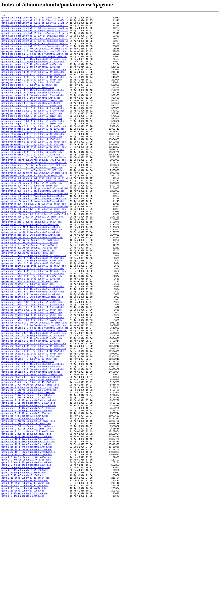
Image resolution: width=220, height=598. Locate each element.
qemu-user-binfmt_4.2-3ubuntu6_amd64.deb (27, 338)
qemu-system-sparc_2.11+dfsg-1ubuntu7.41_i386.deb (33, 189)
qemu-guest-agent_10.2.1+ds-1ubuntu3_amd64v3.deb (32, 142)
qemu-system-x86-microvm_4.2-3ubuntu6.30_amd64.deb (34, 204)
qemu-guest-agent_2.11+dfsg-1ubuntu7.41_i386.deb (32, 83)
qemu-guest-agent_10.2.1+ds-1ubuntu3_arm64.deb (31, 145)
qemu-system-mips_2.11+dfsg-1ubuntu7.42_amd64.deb (33, 155)
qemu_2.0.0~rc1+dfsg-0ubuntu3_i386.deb (26, 555)
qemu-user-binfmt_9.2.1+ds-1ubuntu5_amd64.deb (30, 356)
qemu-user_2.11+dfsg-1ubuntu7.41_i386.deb (28, 480)
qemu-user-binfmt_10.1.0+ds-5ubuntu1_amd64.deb (31, 359)
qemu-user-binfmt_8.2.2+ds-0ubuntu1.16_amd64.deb (32, 347)
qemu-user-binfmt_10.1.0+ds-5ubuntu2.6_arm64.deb (32, 366)
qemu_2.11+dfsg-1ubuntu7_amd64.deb (23, 583)
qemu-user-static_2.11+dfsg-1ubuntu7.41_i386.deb (32, 412)
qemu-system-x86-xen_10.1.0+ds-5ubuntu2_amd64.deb (33, 248)
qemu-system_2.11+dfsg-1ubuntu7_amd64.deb (28, 297)
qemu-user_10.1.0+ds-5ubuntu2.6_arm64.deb (28, 527)
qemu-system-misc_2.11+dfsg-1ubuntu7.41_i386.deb (32, 170)
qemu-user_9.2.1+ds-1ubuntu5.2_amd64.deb (27, 514)
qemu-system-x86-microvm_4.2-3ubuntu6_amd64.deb (32, 207)
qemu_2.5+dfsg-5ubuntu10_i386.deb (22, 567)
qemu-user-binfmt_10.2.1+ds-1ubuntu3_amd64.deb (31, 375)
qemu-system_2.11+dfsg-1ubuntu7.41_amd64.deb (30, 285)
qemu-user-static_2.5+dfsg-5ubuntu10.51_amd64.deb (33, 397)
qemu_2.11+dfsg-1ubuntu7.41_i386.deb (24, 573)
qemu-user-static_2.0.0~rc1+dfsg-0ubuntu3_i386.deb (34, 394)
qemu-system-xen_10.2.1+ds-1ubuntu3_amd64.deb (30, 279)
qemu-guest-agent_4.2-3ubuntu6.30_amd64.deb (29, 99)
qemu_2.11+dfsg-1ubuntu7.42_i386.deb (24, 580)
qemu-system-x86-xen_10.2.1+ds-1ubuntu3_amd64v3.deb (34, 254)
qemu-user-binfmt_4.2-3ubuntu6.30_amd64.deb (29, 335)
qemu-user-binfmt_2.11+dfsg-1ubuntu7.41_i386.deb (32, 319)
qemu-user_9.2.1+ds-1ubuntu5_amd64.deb (26, 518)
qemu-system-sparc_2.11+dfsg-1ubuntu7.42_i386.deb (33, 195)
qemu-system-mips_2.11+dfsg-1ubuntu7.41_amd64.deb (33, 148)
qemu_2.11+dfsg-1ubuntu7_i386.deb (22, 586)
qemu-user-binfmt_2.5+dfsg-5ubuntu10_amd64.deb (31, 310)
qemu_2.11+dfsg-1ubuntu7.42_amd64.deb (25, 577)
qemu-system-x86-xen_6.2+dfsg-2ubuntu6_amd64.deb (32, 226)
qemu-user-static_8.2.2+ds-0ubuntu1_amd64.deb (30, 443)
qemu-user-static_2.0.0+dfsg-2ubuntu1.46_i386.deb (33, 387)
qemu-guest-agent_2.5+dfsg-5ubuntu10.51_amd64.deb (33, 68)
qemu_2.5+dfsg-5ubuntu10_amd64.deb (23, 564)
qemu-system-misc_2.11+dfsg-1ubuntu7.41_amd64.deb (33, 167)
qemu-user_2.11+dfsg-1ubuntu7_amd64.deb (26, 490)
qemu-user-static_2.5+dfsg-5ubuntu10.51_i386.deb (32, 400)
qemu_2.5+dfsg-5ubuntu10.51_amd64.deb (25, 558)
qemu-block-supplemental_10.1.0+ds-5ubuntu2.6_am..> (34, 34)
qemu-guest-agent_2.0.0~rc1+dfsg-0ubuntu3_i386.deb (34, 65)
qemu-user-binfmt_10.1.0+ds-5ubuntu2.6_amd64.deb (32, 362)
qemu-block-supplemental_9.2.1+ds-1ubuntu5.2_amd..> (34, 24)
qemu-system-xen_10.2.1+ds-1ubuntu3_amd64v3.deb (32, 282)
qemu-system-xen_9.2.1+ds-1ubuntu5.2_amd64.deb (31, 263)
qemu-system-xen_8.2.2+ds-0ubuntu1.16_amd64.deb (32, 257)
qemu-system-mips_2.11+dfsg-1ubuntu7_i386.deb (30, 164)
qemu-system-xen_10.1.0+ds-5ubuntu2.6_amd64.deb (32, 273)
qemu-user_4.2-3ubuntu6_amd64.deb (22, 499)
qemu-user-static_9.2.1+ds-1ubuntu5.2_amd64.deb (32, 446)
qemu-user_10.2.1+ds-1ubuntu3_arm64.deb (26, 542)
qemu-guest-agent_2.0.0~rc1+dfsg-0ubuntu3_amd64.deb (34, 62)
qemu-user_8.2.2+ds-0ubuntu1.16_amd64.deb (28, 508)
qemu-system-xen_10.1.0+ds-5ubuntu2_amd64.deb (30, 276)
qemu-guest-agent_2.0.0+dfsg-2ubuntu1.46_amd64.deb (34, 55)
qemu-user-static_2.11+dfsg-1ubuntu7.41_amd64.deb (33, 409)
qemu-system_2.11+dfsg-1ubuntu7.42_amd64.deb (30, 291)
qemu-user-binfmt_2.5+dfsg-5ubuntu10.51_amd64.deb (33, 304)
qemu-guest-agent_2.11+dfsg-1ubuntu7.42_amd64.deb (33, 86)
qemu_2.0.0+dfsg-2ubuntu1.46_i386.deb (25, 549)
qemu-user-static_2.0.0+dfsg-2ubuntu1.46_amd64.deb (34, 384)
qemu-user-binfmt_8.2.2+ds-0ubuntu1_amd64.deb (30, 350)
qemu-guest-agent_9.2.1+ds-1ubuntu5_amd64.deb (30, 121)
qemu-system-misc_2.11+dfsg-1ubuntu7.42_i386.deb (32, 176)
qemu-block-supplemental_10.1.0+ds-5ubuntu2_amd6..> (34, 40)
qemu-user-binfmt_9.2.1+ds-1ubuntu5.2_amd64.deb (32, 353)
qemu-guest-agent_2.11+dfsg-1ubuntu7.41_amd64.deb (33, 80)
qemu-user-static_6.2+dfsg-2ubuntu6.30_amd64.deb (32, 434)
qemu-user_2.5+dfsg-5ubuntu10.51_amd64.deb (28, 465)
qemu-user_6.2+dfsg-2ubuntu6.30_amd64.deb (28, 502)
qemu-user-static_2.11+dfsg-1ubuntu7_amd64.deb (31, 421)
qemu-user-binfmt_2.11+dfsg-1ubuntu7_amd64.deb (31, 328)
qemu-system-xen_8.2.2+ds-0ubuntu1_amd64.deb (30, 260)
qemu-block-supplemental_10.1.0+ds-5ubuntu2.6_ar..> (34, 37)
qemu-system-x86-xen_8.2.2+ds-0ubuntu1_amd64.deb (32, 232)
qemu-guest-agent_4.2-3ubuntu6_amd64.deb (27, 102)
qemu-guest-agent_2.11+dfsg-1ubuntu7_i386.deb (30, 96)
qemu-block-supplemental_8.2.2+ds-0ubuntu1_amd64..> (34, 21)
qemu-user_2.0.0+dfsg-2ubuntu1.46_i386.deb (28, 456)
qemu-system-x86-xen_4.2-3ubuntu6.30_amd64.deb (31, 217)
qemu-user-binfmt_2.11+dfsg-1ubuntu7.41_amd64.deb (33, 316)
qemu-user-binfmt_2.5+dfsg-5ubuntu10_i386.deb (30, 313)
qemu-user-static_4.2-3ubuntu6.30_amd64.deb (29, 428)
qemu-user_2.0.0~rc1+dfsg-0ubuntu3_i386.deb (29, 462)
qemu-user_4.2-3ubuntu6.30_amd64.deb (24, 496)
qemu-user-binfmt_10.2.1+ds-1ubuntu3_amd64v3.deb (32, 378)
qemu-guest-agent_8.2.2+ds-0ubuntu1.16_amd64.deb (32, 111)
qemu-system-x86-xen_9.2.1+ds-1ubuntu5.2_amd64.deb (34, 235)
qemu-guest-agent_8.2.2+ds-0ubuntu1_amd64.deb (30, 114)
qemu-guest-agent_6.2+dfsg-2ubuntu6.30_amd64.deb (32, 105)
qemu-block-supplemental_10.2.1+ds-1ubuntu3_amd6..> (34, 46)
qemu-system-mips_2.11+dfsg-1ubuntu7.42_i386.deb (32, 158)
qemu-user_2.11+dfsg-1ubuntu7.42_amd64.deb (28, 483)
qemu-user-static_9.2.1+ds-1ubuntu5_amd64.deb (30, 449)
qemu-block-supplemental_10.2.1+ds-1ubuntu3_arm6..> (34, 52)
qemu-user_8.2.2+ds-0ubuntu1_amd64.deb (26, 511)
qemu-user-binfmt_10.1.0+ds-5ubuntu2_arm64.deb (31, 372)
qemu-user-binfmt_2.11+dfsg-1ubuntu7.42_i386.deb (32, 325)
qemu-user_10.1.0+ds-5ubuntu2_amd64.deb (26, 530)
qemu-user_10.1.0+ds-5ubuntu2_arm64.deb (26, 533)
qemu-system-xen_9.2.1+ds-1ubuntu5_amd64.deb (30, 266)
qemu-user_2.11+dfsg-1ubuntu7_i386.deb (26, 493)
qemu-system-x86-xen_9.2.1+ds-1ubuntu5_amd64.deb (32, 238)
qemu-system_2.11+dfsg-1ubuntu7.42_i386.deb (29, 294)
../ (3, 15)
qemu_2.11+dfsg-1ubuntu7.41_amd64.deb (25, 570)
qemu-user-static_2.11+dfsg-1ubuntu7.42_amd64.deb (33, 415)
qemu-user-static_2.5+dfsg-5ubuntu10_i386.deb (30, 406)
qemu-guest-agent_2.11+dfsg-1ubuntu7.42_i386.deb (32, 90)
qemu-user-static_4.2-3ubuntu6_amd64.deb (27, 431)
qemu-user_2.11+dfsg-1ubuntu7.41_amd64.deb (28, 477)
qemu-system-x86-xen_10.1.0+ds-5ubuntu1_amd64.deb (33, 242)
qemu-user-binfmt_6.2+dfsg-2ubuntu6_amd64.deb (30, 344)
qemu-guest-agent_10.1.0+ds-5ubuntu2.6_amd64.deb (32, 127)
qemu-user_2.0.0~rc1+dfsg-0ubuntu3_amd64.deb (30, 459)
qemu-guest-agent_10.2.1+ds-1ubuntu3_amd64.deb (31, 139)
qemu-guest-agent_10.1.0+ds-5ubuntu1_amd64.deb (31, 124)
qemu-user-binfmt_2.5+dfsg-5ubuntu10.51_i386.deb (32, 307)
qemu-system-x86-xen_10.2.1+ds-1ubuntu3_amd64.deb (33, 251)
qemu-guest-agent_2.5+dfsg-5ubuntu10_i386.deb (30, 77)
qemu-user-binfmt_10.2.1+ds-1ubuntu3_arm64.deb (31, 381)
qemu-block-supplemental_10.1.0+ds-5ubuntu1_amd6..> (34, 31)
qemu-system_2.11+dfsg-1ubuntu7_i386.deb (27, 300)
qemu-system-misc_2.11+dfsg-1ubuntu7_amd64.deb (31, 179)
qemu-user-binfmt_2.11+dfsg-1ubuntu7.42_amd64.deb (33, 322)
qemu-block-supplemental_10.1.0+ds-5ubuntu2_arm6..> (34, 43)
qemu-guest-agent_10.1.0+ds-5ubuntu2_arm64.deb (31, 136)
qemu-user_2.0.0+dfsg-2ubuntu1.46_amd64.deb (29, 452)
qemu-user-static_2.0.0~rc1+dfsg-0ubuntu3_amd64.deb (34, 390)
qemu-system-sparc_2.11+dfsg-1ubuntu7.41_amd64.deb (34, 186)
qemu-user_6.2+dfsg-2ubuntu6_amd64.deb (26, 505)
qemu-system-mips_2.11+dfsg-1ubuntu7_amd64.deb (31, 161)
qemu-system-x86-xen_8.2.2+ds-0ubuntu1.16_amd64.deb (34, 229)
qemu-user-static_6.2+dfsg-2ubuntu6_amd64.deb (30, 437)
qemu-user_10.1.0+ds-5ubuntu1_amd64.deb (26, 521)
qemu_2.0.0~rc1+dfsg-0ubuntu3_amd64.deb (26, 552)
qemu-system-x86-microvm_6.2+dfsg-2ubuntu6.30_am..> (34, 210)
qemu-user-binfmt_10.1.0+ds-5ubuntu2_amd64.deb (31, 369)
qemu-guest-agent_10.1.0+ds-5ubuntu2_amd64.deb (31, 133)
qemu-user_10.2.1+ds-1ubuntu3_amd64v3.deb (28, 539)
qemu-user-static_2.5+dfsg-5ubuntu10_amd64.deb (31, 403)
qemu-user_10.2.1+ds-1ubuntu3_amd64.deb (26, 536)
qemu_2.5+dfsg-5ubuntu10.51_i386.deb (24, 561)
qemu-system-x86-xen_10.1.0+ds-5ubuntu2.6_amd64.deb (34, 245)
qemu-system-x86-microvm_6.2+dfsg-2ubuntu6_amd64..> (34, 214)
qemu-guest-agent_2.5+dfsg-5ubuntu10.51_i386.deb (32, 71)
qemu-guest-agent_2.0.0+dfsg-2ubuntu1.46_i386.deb (33, 58)
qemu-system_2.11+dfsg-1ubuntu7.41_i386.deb (29, 288)
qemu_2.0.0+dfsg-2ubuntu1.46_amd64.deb (26, 546)
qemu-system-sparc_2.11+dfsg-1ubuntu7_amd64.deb (32, 198)
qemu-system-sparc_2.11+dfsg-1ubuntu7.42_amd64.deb (34, 192)
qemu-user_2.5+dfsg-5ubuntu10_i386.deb (26, 474)
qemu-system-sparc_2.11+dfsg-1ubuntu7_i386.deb (31, 201)
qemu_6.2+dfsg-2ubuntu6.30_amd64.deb (24, 589)
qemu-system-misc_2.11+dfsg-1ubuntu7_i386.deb (30, 183)
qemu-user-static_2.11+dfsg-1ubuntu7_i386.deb (30, 425)
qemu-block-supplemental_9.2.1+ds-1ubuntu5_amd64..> (34, 27)
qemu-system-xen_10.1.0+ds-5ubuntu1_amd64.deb (30, 269)
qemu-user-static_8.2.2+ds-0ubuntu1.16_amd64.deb (32, 440)
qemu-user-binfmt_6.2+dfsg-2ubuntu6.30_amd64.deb (32, 341)
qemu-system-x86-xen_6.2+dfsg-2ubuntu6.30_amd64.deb (34, 223)
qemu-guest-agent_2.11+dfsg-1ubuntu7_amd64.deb (31, 93)
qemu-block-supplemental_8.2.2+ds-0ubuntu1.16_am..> (34, 18)
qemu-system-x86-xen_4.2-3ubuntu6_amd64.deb (29, 220)
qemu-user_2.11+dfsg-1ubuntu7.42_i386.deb (28, 487)
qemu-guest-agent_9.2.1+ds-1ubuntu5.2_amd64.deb (32, 117)
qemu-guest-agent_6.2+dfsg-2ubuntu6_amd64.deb (30, 108)
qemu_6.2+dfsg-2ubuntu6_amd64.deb (22, 592)
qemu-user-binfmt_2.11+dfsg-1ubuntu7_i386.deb (30, 331)
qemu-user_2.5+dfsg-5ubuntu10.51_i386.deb (28, 468)
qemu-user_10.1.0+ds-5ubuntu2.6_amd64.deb (28, 524)
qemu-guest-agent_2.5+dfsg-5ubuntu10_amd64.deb (31, 74)
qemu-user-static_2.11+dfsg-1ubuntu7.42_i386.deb (32, 418)
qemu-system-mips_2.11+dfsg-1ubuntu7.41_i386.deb (32, 152)
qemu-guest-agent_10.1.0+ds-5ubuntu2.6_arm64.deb (32, 130)
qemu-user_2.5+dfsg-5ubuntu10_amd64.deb (26, 471)
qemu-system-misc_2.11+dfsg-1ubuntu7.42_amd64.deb (33, 173)
